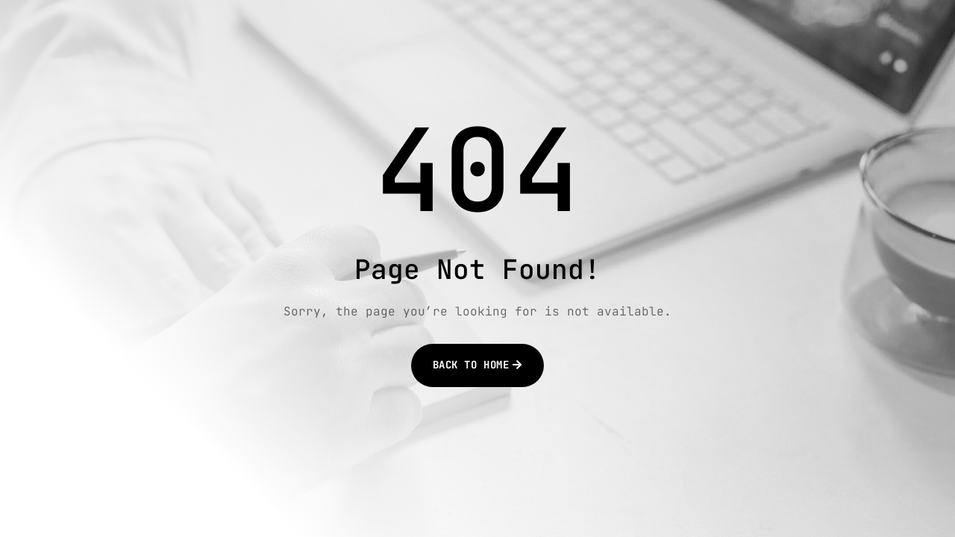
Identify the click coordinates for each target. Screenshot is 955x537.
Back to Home (471, 364)
